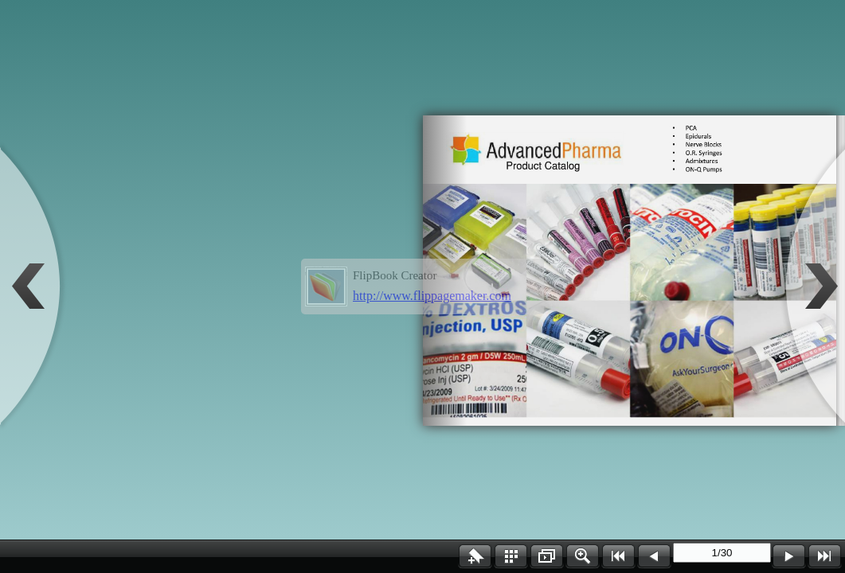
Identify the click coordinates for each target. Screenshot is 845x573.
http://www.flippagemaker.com (432, 295)
